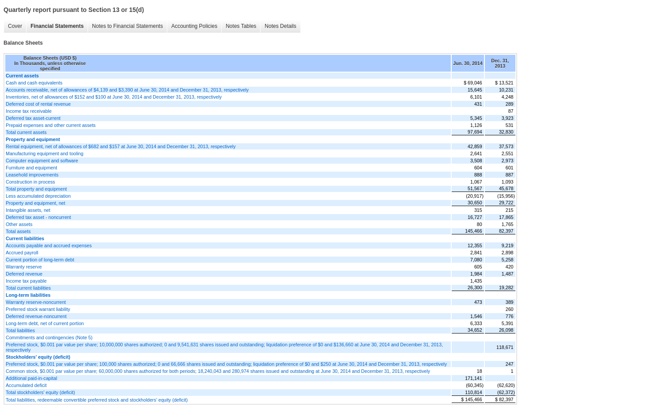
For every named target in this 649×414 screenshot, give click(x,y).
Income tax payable (26, 281)
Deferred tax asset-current (33, 118)
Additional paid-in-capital (31, 378)
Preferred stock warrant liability (38, 309)
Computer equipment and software (42, 160)
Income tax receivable (29, 111)
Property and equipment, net (35, 203)
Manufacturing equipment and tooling (44, 153)
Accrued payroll (22, 252)
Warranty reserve (24, 266)
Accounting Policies (194, 26)
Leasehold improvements (32, 174)
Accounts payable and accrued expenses (49, 245)
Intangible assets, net (28, 210)
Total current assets (26, 132)
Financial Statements (57, 26)
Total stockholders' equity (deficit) (40, 392)
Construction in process (30, 181)
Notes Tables (241, 26)
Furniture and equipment (31, 167)
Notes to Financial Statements (127, 26)
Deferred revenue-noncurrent (36, 316)
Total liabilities (20, 330)
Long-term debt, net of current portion (45, 323)
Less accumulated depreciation (38, 196)
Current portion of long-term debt (40, 259)
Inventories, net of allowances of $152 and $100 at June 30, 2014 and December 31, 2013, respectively (114, 97)
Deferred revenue (24, 273)
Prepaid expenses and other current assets (51, 125)
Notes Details (280, 26)
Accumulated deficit (26, 385)
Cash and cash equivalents (34, 82)
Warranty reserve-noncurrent (36, 302)
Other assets (19, 224)
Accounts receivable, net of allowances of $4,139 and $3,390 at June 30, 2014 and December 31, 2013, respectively (127, 89)
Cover (15, 26)
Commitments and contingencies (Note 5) (49, 337)
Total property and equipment (36, 189)
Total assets (18, 231)
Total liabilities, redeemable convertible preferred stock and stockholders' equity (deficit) (97, 399)
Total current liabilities (28, 288)
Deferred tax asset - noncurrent (38, 217)
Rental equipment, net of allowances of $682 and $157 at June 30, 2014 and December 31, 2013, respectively (121, 146)
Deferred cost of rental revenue (38, 104)
